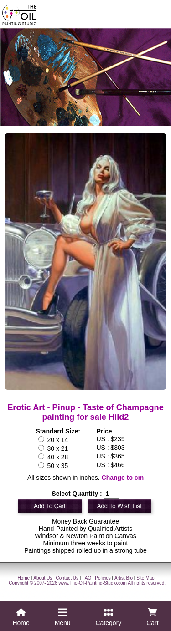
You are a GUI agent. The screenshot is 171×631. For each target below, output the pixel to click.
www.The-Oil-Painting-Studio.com (92, 582)
